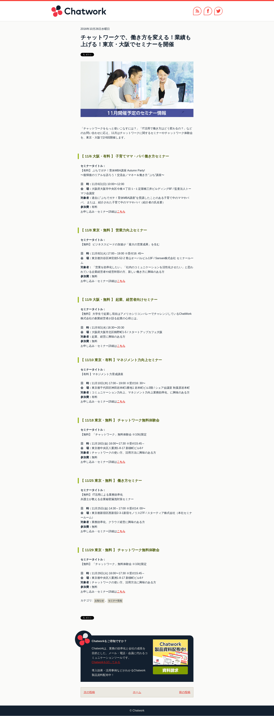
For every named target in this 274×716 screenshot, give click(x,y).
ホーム (137, 692)
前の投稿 (184, 692)
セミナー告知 (115, 600)
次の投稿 (89, 692)
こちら (121, 211)
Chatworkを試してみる (106, 662)
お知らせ (99, 600)
